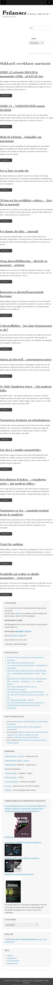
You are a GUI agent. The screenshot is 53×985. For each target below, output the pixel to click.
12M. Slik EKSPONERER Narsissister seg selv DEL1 (25, 703)
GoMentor (8, 790)
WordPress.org (12, 963)
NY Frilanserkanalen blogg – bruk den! (20, 700)
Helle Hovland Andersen (15, 727)
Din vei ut (8, 786)
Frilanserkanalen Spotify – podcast (17, 760)
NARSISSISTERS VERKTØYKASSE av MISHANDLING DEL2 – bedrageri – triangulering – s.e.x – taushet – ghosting (26, 681)
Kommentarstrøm (13, 961)
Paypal (16, 613)
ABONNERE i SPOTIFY (23, 631)
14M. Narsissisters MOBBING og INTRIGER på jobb (25, 692)
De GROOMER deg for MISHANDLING (25, 737)
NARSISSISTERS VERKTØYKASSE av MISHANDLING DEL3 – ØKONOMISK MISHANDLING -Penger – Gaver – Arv (27, 673)
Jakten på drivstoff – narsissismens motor (25, 359)
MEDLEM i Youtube (17, 635)
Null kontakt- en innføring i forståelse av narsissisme (23, 842)
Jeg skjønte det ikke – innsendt (19, 231)
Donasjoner (11, 660)
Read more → (6, 95)
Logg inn (10, 955)
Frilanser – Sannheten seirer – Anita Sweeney (28, 980)
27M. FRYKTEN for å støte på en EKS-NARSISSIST (25, 658)
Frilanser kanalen (11, 765)
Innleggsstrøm (12, 958)
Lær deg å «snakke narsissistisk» (20, 449)
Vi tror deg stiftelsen (12, 782)
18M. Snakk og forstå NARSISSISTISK (20, 663)
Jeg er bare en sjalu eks (14, 170)
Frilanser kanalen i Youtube (14, 756)
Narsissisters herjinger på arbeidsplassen (25, 420)
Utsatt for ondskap (11, 544)
